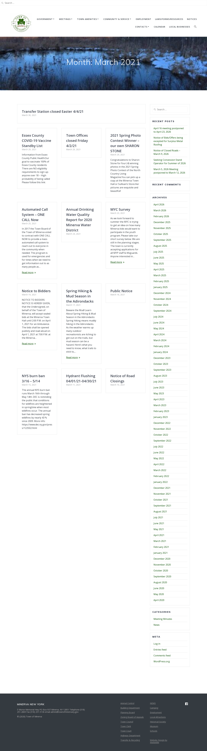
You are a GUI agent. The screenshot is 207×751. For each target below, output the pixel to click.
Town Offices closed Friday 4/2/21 (77, 140)
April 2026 (159, 204)
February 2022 (161, 476)
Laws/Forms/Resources (169, 19)
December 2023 (162, 358)
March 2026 (160, 210)
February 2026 (161, 216)
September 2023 (162, 369)
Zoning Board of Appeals (132, 717)
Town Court (126, 731)
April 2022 (159, 464)
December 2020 (162, 558)
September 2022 (162, 440)
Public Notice (121, 277)
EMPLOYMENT (143, 19)
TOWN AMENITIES (87, 19)
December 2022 (162, 423)
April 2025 (159, 269)
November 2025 (162, 228)
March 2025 (160, 275)
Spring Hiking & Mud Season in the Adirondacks (80, 256)
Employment (156, 712)
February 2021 (161, 547)
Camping (154, 708)
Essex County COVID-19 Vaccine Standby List (36, 140)
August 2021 (160, 511)
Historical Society (158, 721)
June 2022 (159, 452)
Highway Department (130, 735)
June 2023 (159, 387)
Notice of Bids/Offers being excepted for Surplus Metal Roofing (168, 141)
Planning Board (127, 712)
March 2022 (160, 470)
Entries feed (160, 649)
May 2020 (159, 594)
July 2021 (158, 517)
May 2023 (159, 393)
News (157, 624)
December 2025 (162, 222)
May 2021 (159, 529)
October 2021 (161, 499)
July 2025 (158, 251)
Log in (157, 643)
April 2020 (159, 600)
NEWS (153, 703)
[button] (195, 27)
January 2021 (161, 552)
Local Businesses (179, 26)
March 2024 (160, 340)
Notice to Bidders (36, 245)
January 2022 (161, 482)
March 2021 (160, 541)
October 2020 (161, 570)
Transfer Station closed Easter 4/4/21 (53, 111)
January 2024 (161, 352)
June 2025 (159, 257)
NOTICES (192, 19)
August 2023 (160, 375)
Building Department (130, 708)
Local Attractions (158, 717)
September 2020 (162, 576)
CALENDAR (159, 26)
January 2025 (161, 287)
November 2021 (162, 493)
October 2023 (161, 363)
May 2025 (159, 263)
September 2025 (162, 240)
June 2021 (159, 523)
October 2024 (161, 304)
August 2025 (160, 245)
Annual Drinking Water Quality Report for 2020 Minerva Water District (35, 211)
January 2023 (161, 417)
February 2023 (161, 411)
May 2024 (159, 328)
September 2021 (162, 505)
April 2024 (159, 334)
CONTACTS (141, 26)
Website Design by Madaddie (158, 741)
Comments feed (162, 655)
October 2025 (161, 234)
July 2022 (158, 446)
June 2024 (159, 322)
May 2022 (159, 458)
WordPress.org (162, 661)
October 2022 (161, 434)
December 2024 (162, 293)
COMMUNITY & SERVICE (116, 19)
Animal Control (127, 703)
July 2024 (158, 316)
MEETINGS (65, 19)
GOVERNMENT (45, 19)
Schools (153, 731)
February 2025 (161, 281)
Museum (154, 726)
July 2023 (158, 381)
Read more (72, 232)
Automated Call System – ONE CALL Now (79, 174)
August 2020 (160, 582)
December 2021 (162, 487)
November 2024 (162, 299)
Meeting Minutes (163, 619)
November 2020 (162, 564)
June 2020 (159, 588)
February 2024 (161, 346)
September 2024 (162, 310)
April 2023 (159, 399)
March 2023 (160, 405)
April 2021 (159, 535)
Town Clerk (125, 726)
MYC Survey (120, 205)
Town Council (126, 721)
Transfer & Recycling (130, 740)
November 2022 (162, 428)
